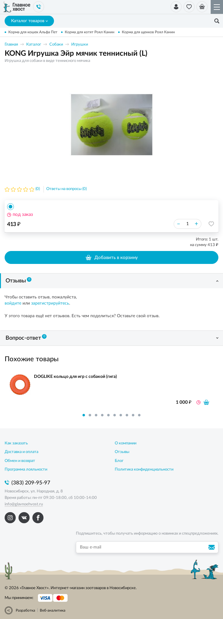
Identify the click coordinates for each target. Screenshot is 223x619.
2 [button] (90, 415)
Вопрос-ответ (26, 337)
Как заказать (16, 443)
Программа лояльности (26, 469)
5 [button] (108, 415)
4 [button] (102, 415)
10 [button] (139, 415)
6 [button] (114, 415)
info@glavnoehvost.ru (24, 504)
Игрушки (79, 44)
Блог (119, 461)
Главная (11, 44)
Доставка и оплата (21, 452)
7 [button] (120, 415)
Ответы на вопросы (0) (66, 189)
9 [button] (133, 415)
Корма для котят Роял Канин (89, 32)
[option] (111, 124)
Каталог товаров (29, 21)
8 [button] (127, 415)
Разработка (25, 610)
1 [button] (83, 415)
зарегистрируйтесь (50, 303)
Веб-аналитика (52, 610)
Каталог (33, 44)
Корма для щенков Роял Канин (148, 32)
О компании (125, 443)
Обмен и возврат (20, 461)
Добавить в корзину (111, 257)
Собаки (56, 44)
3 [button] (96, 415)
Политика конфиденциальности (144, 469)
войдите (13, 303)
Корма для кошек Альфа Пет (32, 32)
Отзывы (18, 280)
